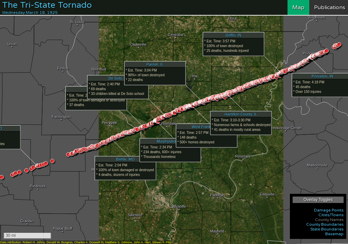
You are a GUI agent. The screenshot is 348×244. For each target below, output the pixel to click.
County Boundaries (325, 224)
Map (298, 7)
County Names (329, 219)
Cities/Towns (331, 214)
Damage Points (329, 210)
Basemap (334, 233)
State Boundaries (327, 229)
